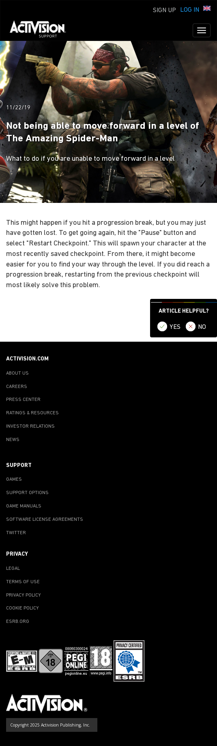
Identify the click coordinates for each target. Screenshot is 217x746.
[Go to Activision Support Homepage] (41, 30)
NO (202, 327)
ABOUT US (17, 373)
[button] (207, 9)
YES (175, 327)
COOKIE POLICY (22, 608)
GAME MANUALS (23, 506)
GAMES (14, 479)
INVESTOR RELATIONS (30, 426)
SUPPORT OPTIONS (27, 492)
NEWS (12, 439)
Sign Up (164, 10)
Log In (189, 10)
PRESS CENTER (23, 399)
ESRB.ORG (17, 621)
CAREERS (16, 386)
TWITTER (16, 533)
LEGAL (13, 568)
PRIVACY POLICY (23, 595)
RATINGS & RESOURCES (32, 413)
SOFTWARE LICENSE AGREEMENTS (44, 519)
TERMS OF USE (23, 582)
